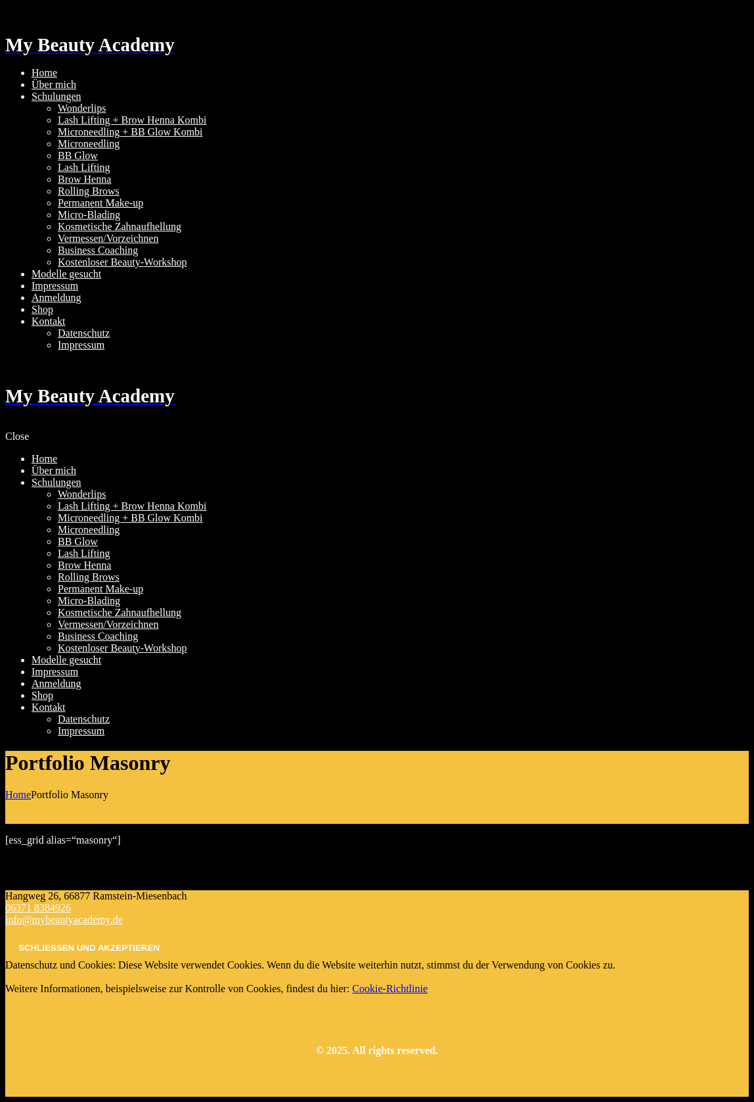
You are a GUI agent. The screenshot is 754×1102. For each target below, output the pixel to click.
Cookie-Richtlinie (390, 988)
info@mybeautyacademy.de (64, 919)
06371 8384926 (38, 907)
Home (18, 794)
